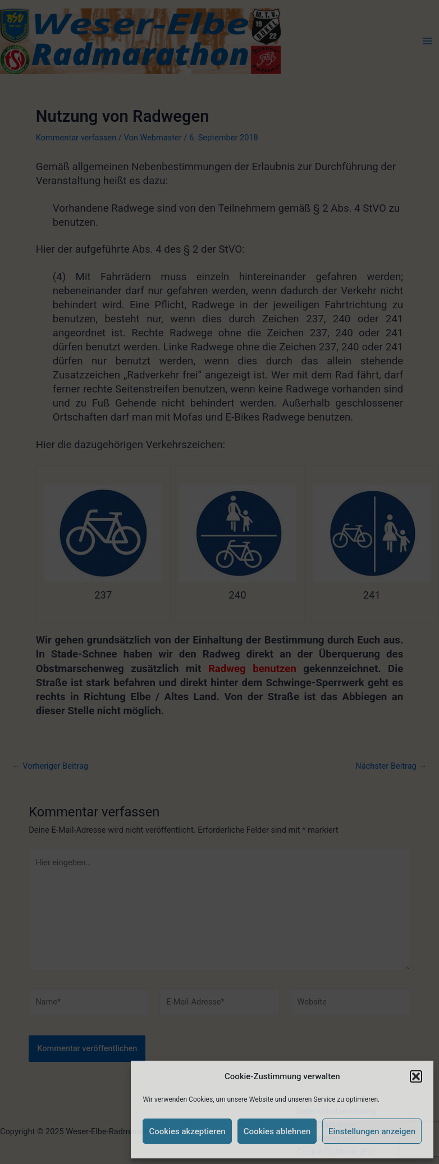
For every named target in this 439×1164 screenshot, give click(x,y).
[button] (416, 1076)
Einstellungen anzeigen (371, 1131)
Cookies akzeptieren (187, 1131)
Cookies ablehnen (277, 1131)
